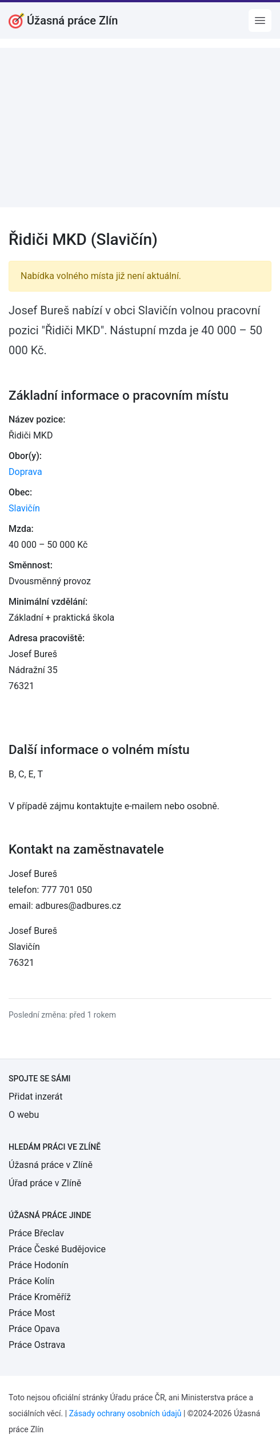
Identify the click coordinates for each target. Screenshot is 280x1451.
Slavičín (24, 508)
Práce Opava (34, 1328)
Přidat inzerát (35, 1096)
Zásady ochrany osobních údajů (125, 1413)
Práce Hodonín (39, 1265)
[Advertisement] (140, 127)
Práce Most (32, 1312)
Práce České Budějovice (57, 1249)
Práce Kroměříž (40, 1297)
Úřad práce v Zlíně (45, 1183)
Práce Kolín (31, 1281)
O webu (24, 1114)
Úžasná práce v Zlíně (51, 1164)
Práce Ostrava (37, 1344)
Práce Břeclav (36, 1233)
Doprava (25, 471)
